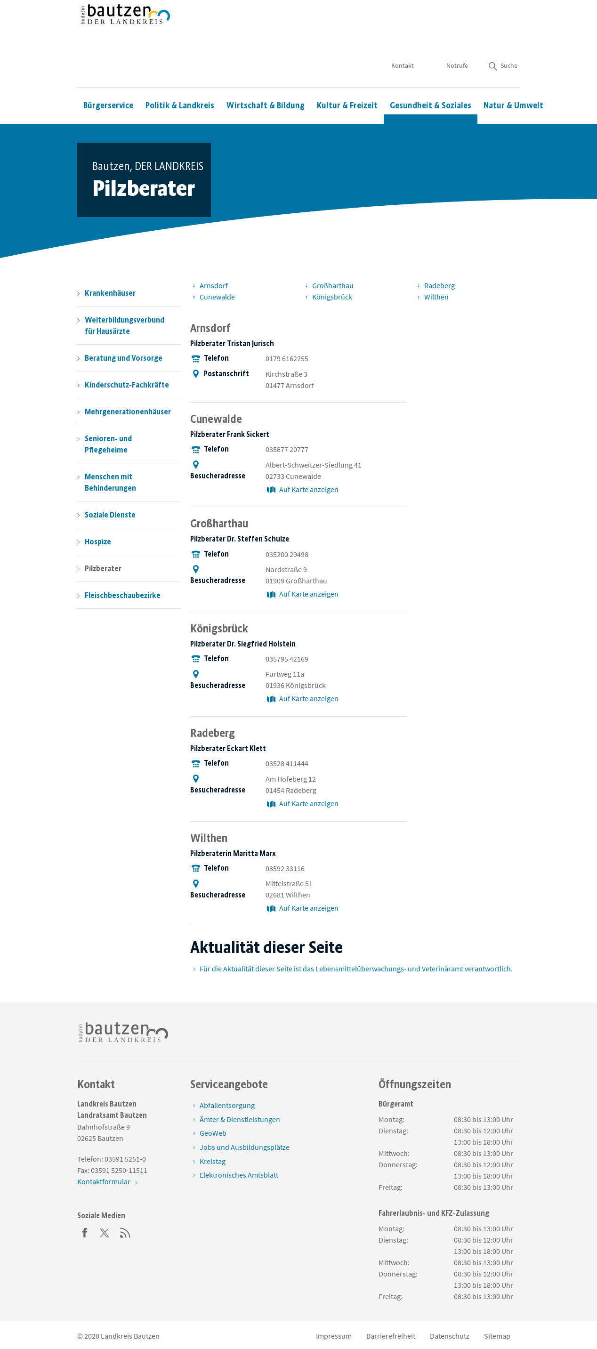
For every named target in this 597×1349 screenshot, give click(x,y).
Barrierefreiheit (390, 1336)
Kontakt (402, 37)
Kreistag (213, 1161)
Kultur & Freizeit (347, 78)
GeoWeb (213, 1133)
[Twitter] (105, 1231)
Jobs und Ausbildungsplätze (245, 1147)
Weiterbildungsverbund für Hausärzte (124, 325)
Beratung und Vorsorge (123, 358)
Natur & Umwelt (513, 78)
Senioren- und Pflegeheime (108, 444)
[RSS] (125, 1231)
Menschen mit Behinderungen (110, 482)
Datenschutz (449, 1336)
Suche (502, 37)
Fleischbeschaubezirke (123, 595)
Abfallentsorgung (227, 1105)
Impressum (334, 1336)
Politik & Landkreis (179, 78)
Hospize (98, 541)
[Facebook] (84, 1231)
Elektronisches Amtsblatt (239, 1174)
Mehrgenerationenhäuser (128, 411)
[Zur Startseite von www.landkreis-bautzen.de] (125, 29)
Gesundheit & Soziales (430, 78)
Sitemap (497, 1336)
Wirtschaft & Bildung (265, 78)
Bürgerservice (108, 78)
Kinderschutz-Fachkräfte (127, 384)
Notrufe (457, 37)
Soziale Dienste (110, 514)
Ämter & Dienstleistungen (240, 1119)
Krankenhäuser (110, 293)
